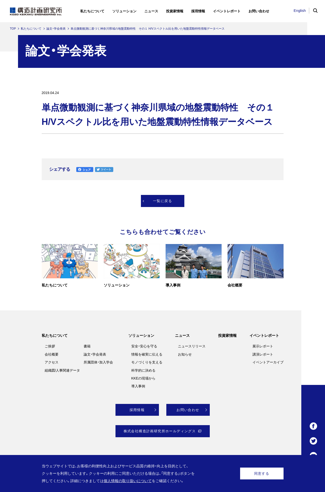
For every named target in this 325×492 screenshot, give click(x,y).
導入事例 (138, 386)
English (300, 10)
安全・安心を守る (144, 346)
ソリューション (141, 335)
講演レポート (262, 354)
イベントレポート (264, 335)
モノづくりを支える (146, 362)
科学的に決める (143, 370)
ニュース (182, 335)
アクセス (51, 362)
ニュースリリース (192, 346)
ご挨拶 (50, 346)
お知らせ (185, 354)
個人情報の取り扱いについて (128, 481)
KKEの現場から (143, 378)
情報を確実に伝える (146, 354)
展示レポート (262, 346)
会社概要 (51, 354)
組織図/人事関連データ (62, 370)
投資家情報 (227, 335)
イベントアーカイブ (268, 362)
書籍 (87, 346)
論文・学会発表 (56, 28)
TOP (13, 28)
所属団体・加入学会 (98, 362)
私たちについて (31, 28)
